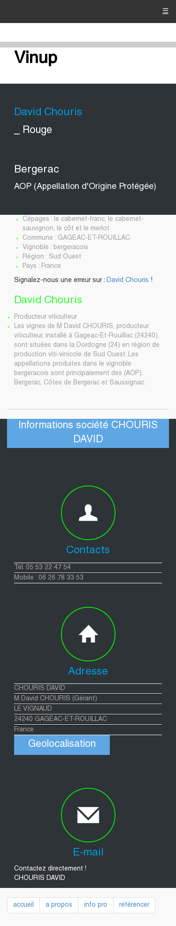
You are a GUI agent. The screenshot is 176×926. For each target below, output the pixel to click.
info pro (95, 905)
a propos (59, 905)
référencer (134, 905)
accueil (23, 905)
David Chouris (128, 280)
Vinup (35, 59)
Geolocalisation (62, 745)
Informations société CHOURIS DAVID (88, 433)
